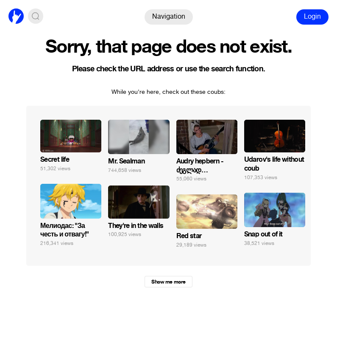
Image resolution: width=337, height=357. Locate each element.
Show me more (168, 281)
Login (312, 16)
